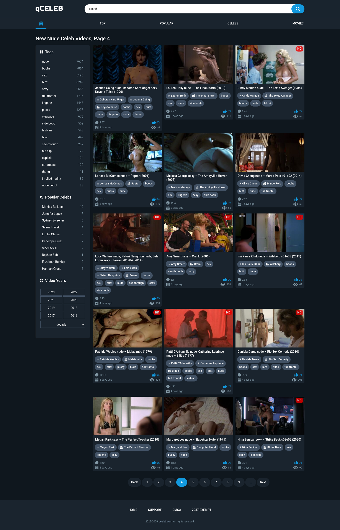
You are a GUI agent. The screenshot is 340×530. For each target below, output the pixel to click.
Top (103, 23)
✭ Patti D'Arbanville (180, 363)
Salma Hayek (62, 227)
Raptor (135, 183)
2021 (51, 300)
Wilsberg (275, 264)
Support (155, 510)
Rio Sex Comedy (278, 359)
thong (62, 172)
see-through (62, 144)
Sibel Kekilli (62, 248)
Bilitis (175, 370)
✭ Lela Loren (129, 268)
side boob (62, 123)
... (250, 482)
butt (62, 82)
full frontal (62, 96)
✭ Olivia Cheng (248, 183)
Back (134, 482)
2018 (74, 308)
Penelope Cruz (62, 241)
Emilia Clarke (62, 234)
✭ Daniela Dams (249, 359)
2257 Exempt (201, 510)
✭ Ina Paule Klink (249, 264)
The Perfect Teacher (136, 447)
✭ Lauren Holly (177, 95)
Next (263, 482)
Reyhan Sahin (62, 255)
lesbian (62, 130)
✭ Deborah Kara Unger (110, 99)
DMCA (176, 510)
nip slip (62, 151)
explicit (62, 158)
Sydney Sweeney (62, 220)
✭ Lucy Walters (106, 268)
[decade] (62, 324)
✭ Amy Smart (176, 264)
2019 (51, 308)
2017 (51, 315)
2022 (74, 292)
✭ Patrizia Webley (108, 359)
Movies (298, 23)
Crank (197, 264)
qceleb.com (165, 521)
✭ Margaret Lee (177, 447)
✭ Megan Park (105, 447)
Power (133, 275)
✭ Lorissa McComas (109, 183)
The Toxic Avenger (279, 95)
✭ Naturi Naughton (108, 275)
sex (62, 75)
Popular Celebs (58, 197)
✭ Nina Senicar (248, 447)
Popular (166, 23)
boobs (62, 68)
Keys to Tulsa (109, 107)
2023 (51, 292)
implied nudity (62, 179)
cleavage (62, 116)
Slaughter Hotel (206, 447)
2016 (74, 315)
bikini (62, 137)
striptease (62, 165)
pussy (62, 110)
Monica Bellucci (62, 207)
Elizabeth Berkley (62, 262)
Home (133, 510)
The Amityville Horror (213, 187)
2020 (74, 300)
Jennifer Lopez (62, 214)
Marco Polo (274, 183)
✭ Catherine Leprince (211, 363)
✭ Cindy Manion (249, 95)
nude (62, 61)
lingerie (62, 103)
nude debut (62, 185)
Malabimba (135, 359)
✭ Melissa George (179, 187)
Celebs (232, 23)
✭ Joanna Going (140, 99)
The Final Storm (205, 95)
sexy (62, 89)
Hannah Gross (62, 269)
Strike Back (274, 447)
